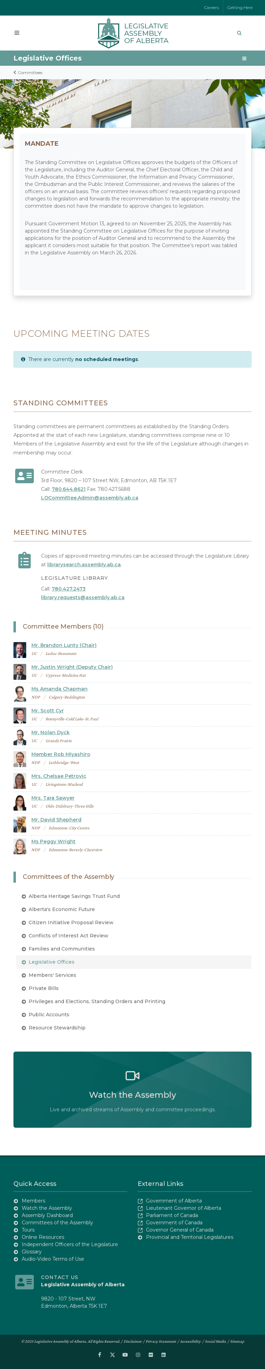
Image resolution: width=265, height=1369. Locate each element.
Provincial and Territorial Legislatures (189, 1237)
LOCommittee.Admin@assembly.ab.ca (89, 498)
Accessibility (190, 1341)
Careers (211, 7)
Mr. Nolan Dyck (50, 732)
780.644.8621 (69, 489)
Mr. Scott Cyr (47, 711)
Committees (27, 72)
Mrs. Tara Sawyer (53, 798)
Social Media (215, 1341)
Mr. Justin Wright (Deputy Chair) (72, 667)
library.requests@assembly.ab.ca (83, 597)
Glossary (32, 1252)
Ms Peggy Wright (53, 841)
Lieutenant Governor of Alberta (183, 1208)
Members (33, 1201)
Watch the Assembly (47, 1208)
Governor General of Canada (180, 1230)
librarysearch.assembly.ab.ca (84, 564)
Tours (28, 1230)
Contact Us (59, 1277)
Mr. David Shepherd (56, 820)
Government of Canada (174, 1222)
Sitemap (237, 1341)
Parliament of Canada (172, 1215)
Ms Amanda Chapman (59, 689)
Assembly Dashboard (47, 1215)
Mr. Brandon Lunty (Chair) (64, 645)
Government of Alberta (174, 1201)
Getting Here (240, 7)
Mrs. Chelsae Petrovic (58, 776)
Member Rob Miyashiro (60, 754)
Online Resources (43, 1237)
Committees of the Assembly (57, 1222)
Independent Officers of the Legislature (70, 1244)
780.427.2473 (69, 589)
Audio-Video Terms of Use (53, 1259)
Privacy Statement (161, 1341)
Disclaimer (132, 1341)
